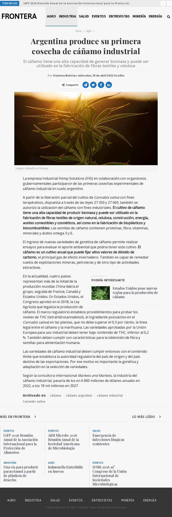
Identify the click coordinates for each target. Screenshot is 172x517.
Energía (155, 16)
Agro (51, 16)
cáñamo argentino (79, 395)
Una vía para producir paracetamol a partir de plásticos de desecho (20, 473)
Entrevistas (119, 16)
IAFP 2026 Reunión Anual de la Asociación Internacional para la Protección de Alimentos (87, 3)
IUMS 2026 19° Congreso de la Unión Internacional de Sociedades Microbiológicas (110, 475)
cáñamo (55, 395)
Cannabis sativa (34, 401)
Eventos (99, 16)
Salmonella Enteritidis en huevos (65, 469)
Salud (84, 16)
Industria (67, 16)
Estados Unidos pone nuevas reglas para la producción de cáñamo (135, 292)
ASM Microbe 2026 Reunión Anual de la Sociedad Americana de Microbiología (63, 441)
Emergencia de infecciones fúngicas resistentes (108, 439)
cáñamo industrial (110, 395)
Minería (139, 16)
